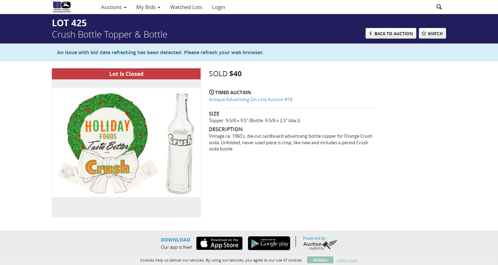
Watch (435, 34)
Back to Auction (394, 34)
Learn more (347, 260)
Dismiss (320, 260)
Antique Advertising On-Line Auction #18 (250, 99)
